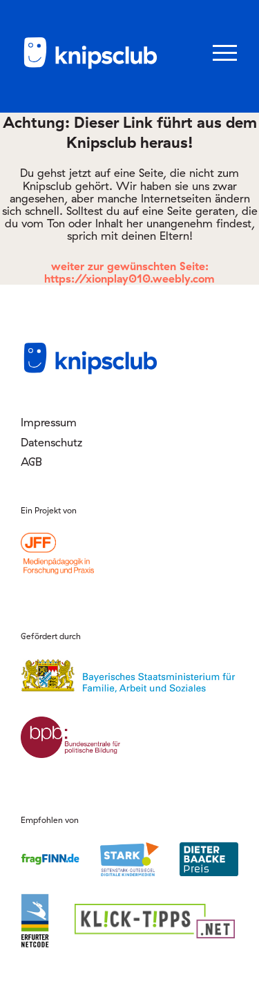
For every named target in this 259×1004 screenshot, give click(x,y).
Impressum (49, 422)
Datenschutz (51, 442)
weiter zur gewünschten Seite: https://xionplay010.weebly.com (129, 272)
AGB (31, 461)
